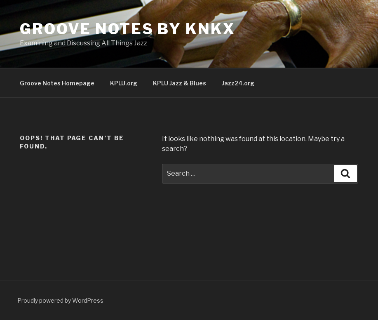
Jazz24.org (238, 83)
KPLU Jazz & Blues (179, 83)
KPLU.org (123, 83)
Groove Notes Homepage (57, 83)
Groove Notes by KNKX (127, 29)
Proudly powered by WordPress (60, 300)
